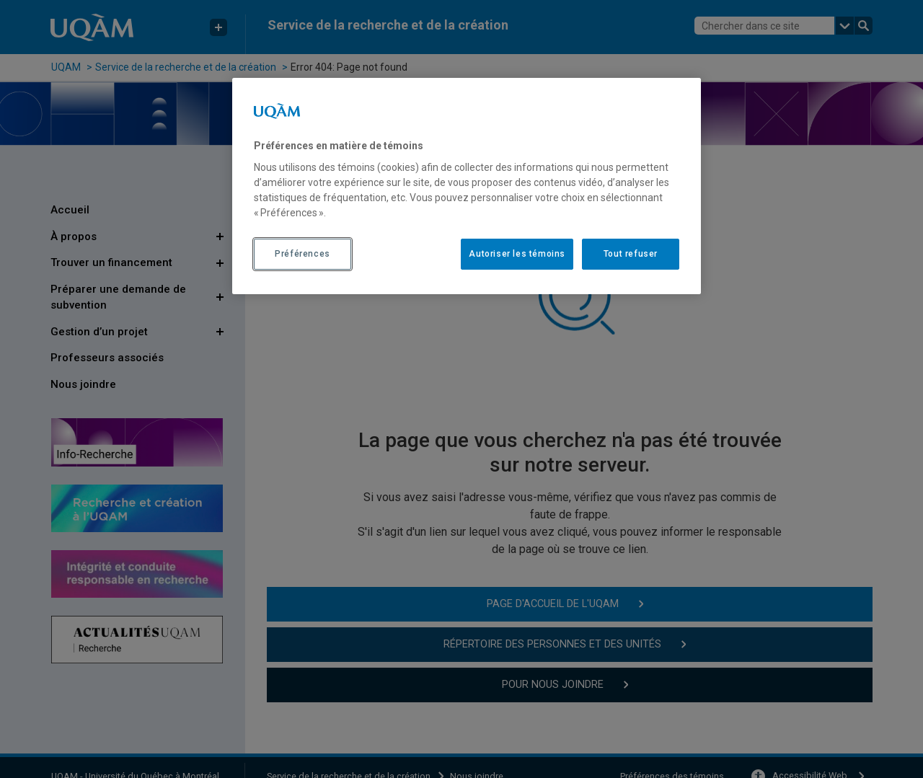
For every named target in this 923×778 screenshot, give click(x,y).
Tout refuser (631, 254)
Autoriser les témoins (517, 254)
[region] (466, 186)
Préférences (302, 254)
